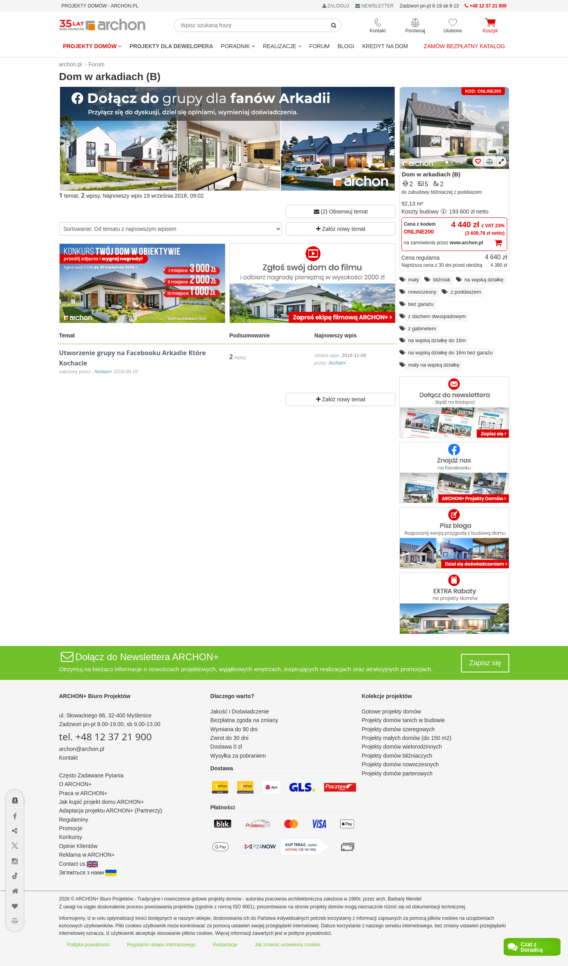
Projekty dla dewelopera (171, 46)
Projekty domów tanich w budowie (403, 720)
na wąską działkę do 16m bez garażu (450, 353)
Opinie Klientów (78, 846)
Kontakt (68, 757)
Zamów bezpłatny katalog (464, 46)
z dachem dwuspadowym (437, 316)
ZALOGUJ (335, 6)
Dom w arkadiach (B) (431, 174)
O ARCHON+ (75, 784)
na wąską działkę (484, 280)
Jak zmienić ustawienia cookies (288, 944)
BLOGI (345, 46)
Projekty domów (92, 46)
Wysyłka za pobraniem (238, 756)
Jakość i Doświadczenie (239, 711)
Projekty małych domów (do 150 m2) (406, 738)
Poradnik (238, 46)
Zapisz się (485, 663)
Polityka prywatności (88, 944)
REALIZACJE (282, 46)
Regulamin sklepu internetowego (161, 944)
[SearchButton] (333, 25)
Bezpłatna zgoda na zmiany (244, 720)
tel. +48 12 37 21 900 (105, 736)
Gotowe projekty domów (391, 711)
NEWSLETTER (374, 6)
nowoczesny (422, 292)
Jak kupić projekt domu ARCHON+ (101, 802)
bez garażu (420, 304)
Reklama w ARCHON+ (87, 855)
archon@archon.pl (82, 749)
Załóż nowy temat (341, 229)
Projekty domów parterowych (397, 773)
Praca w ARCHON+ (83, 793)
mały (413, 280)
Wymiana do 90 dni (234, 729)
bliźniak (441, 280)
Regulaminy (73, 819)
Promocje (70, 828)
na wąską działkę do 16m (437, 340)
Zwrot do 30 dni (229, 738)
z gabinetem (422, 328)
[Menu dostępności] (15, 777)
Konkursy (70, 837)
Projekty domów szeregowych (398, 729)
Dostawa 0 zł (226, 746)
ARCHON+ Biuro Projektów (95, 696)
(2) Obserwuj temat (341, 211)
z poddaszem (465, 292)
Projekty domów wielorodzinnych (402, 746)
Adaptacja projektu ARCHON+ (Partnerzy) (110, 810)
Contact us (78, 864)
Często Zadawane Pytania (91, 775)
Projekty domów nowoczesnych (400, 764)
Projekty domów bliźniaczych (397, 756)
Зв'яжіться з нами (88, 872)
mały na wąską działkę (433, 365)
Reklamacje (225, 944)
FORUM (319, 46)
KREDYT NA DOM (385, 46)
